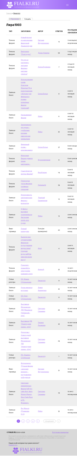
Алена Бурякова (44, 67)
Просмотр (15, 19)
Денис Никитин (43, 53)
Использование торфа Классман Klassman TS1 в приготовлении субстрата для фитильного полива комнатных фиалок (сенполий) (27, 94)
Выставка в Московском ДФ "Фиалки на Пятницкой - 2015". (26, 310)
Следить (28, 19)
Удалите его (13, 445)
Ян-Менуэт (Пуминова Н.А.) (25, 411)
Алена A (41, 269)
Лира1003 (16, 13)
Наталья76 (42, 185)
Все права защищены (60, 432)
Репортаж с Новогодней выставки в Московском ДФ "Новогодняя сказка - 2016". (26, 340)
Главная (9, 13)
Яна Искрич (42, 172)
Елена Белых (43, 94)
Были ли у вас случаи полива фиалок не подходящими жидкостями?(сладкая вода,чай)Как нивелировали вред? (26, 248)
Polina (40, 116)
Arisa (40, 248)
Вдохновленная (44, 160)
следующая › (49, 421)
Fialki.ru (11, 438)
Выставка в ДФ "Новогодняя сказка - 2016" (26, 324)
